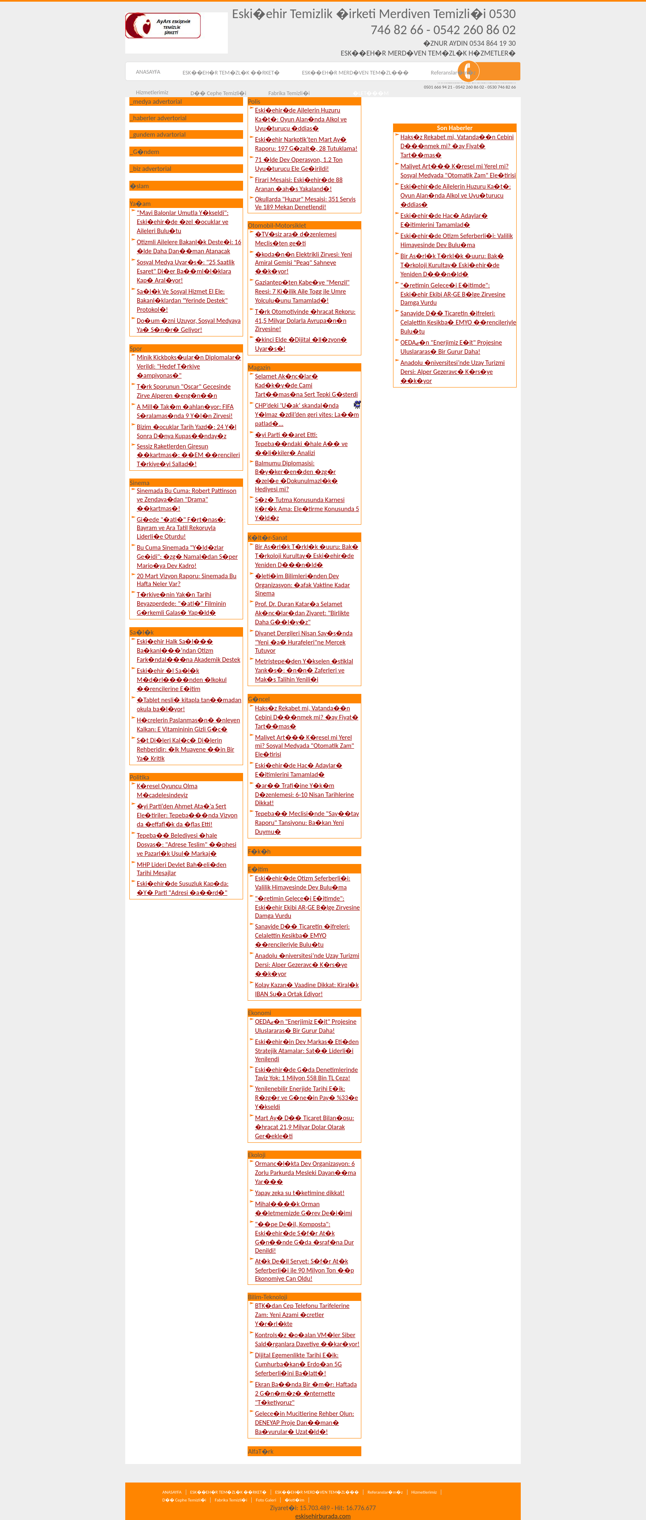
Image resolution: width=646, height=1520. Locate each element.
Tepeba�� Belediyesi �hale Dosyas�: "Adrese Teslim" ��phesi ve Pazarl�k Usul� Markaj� (186, 844)
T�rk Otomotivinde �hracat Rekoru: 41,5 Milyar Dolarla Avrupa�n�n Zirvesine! (305, 320)
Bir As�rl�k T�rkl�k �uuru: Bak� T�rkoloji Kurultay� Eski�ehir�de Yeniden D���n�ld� (306, 556)
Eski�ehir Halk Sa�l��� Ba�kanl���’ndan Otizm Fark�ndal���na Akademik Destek (188, 650)
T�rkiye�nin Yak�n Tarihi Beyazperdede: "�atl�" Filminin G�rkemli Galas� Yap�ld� (181, 603)
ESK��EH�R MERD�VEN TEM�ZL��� (355, 72)
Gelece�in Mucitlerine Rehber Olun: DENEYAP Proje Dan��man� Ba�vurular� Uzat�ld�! (304, 1423)
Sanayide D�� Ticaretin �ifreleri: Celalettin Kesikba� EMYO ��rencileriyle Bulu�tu (302, 935)
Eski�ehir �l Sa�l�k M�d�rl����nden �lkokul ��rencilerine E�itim (182, 680)
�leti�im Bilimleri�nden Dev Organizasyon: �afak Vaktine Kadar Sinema (302, 584)
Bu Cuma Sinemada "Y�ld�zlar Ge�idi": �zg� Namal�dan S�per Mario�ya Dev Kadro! (187, 557)
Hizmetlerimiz (152, 92)
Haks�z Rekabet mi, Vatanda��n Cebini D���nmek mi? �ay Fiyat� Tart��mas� (306, 717)
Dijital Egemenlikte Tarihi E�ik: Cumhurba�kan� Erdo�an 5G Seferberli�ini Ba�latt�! (298, 1364)
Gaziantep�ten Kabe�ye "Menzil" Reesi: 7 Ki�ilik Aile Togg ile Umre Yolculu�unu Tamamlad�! (302, 291)
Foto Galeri (266, 1500)
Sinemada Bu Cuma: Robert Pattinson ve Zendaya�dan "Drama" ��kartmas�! (186, 499)
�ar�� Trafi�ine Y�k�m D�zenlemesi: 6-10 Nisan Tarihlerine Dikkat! (304, 794)
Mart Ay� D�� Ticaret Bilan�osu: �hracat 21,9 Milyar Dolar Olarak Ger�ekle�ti (304, 1127)
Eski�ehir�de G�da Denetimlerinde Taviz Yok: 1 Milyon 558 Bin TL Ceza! (306, 1074)
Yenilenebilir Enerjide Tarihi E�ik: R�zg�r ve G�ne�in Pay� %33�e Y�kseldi (306, 1098)
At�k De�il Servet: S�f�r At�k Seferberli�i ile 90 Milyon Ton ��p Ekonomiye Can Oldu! (304, 1269)
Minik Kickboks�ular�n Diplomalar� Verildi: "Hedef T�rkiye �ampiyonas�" (189, 366)
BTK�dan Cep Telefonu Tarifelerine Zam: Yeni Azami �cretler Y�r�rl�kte (302, 1315)
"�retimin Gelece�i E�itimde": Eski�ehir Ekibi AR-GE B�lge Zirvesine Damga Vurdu (307, 907)
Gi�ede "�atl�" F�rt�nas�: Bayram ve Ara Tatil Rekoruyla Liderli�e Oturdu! (181, 528)
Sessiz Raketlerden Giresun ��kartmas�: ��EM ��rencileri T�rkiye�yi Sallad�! (188, 455)
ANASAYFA (148, 71)
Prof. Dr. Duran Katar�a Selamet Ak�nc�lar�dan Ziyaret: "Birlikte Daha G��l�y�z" (302, 613)
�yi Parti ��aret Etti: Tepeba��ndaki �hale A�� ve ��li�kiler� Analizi (301, 444)
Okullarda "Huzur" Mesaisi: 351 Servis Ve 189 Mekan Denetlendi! (305, 203)
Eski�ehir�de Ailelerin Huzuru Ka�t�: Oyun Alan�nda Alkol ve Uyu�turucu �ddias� (301, 119)
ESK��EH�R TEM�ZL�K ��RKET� (231, 72)
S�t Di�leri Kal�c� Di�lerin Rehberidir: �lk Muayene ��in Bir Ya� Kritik (185, 749)
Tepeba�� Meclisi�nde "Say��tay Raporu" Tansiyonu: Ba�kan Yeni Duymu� (307, 823)
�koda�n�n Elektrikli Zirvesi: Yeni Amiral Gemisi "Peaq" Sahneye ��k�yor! (303, 262)
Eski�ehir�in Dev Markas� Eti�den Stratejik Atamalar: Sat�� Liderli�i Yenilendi (307, 1050)
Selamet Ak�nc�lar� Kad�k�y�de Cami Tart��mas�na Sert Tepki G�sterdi (306, 385)
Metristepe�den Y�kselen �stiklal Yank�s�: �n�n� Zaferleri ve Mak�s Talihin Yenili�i (304, 670)
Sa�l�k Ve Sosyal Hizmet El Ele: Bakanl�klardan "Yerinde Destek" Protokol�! (182, 300)
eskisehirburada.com (323, 1516)
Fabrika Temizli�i (231, 1500)
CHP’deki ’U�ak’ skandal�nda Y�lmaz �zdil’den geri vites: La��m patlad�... (307, 414)
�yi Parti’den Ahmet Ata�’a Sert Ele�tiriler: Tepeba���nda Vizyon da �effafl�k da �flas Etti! (187, 815)
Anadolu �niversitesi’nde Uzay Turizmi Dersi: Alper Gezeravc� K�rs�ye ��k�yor (307, 965)
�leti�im (294, 1500)
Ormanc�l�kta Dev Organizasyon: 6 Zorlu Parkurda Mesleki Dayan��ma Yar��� (305, 1173)
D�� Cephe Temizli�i (184, 1500)
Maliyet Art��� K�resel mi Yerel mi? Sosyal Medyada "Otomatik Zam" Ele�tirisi (304, 745)
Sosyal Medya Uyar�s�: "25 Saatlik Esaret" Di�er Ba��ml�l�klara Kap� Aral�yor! (185, 271)
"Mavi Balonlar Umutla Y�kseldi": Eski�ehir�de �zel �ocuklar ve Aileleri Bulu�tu (183, 222)
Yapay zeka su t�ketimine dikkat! (299, 1193)
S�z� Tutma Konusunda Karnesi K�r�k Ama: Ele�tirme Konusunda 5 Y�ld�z (307, 509)
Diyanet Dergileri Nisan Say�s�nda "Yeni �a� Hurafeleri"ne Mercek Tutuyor (304, 641)
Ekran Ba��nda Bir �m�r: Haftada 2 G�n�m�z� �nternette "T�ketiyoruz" (306, 1393)
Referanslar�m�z (453, 72)
